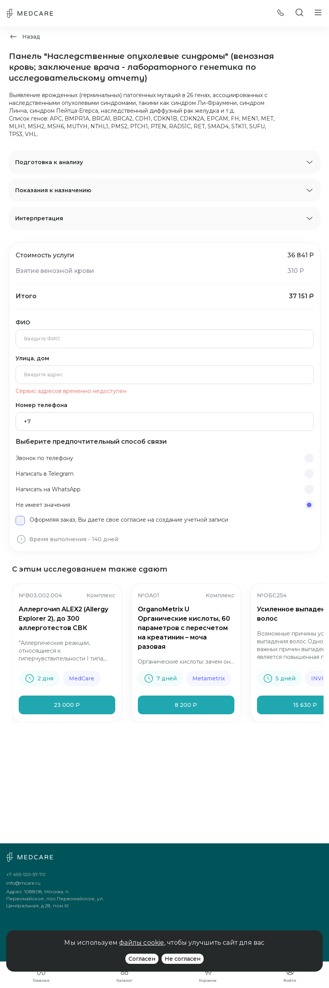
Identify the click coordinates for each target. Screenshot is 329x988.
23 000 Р (67, 704)
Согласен (141, 958)
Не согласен (183, 958)
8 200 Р (186, 704)
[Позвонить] (280, 13)
